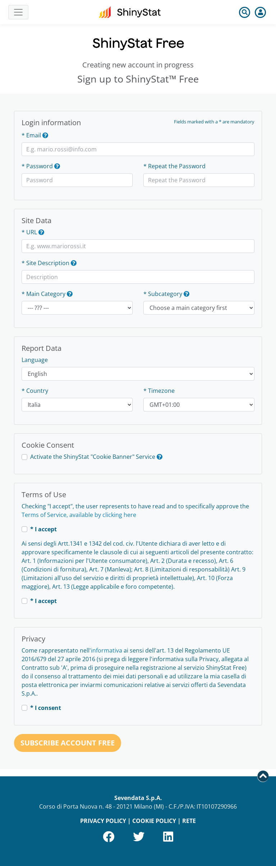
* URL (29, 232)
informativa (106, 650)
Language (35, 360)
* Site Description (45, 263)
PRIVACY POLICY (103, 821)
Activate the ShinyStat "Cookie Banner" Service (92, 457)
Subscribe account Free (67, 743)
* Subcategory (162, 294)
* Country (35, 391)
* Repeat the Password (174, 166)
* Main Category (43, 294)
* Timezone (159, 391)
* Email (31, 135)
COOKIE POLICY (154, 821)
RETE (189, 821)
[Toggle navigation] (18, 12)
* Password (37, 166)
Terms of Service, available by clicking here (79, 515)
